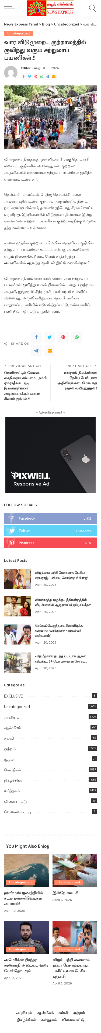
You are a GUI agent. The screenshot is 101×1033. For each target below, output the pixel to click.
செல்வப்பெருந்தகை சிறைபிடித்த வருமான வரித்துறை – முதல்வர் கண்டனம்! (59, 630)
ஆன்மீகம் (12, 727)
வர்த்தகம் (12, 790)
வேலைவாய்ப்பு (17, 812)
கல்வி (9, 738)
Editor (26, 68)
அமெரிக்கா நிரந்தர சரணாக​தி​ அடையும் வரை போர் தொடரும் (26, 965)
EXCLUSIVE (13, 696)
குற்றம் (10, 748)
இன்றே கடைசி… (67, 892)
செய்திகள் (12, 769)
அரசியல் (12, 717)
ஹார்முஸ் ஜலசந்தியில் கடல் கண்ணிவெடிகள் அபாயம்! (23, 898)
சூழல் (9, 759)
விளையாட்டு (15, 801)
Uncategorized (18, 33)
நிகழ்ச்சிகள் (14, 780)
